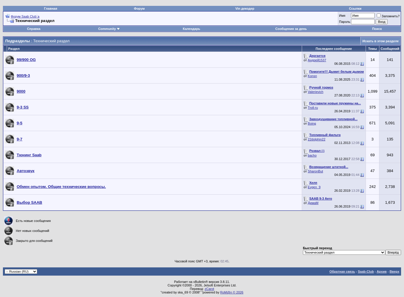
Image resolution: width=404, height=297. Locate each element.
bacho (312, 155)
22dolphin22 (316, 139)
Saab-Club (366, 271)
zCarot (209, 289)
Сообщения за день (291, 28)
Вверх (394, 271)
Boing (312, 123)
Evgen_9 (314, 187)
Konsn (312, 76)
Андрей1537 (317, 60)
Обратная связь (342, 271)
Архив (382, 271)
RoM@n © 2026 (231, 292)
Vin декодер (244, 8)
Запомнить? (388, 16)
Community (109, 28)
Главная (50, 8)
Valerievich (315, 92)
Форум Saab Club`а (25, 16)
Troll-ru (313, 107)
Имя (342, 15)
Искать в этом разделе (380, 41)
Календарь (191, 28)
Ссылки (355, 8)
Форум (139, 8)
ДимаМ (313, 203)
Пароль (344, 21)
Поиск (377, 28)
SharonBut (315, 171)
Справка (33, 28)
